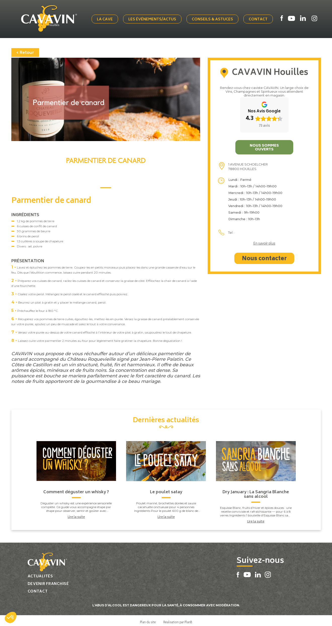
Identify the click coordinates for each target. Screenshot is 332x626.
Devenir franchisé (48, 581)
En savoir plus (264, 241)
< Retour (25, 50)
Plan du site (148, 619)
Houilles (59, 24)
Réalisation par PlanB (177, 619)
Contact (260, 18)
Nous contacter (264, 256)
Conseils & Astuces (215, 18)
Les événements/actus (155, 18)
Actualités (40, 574)
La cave (108, 18)
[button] (11, 617)
